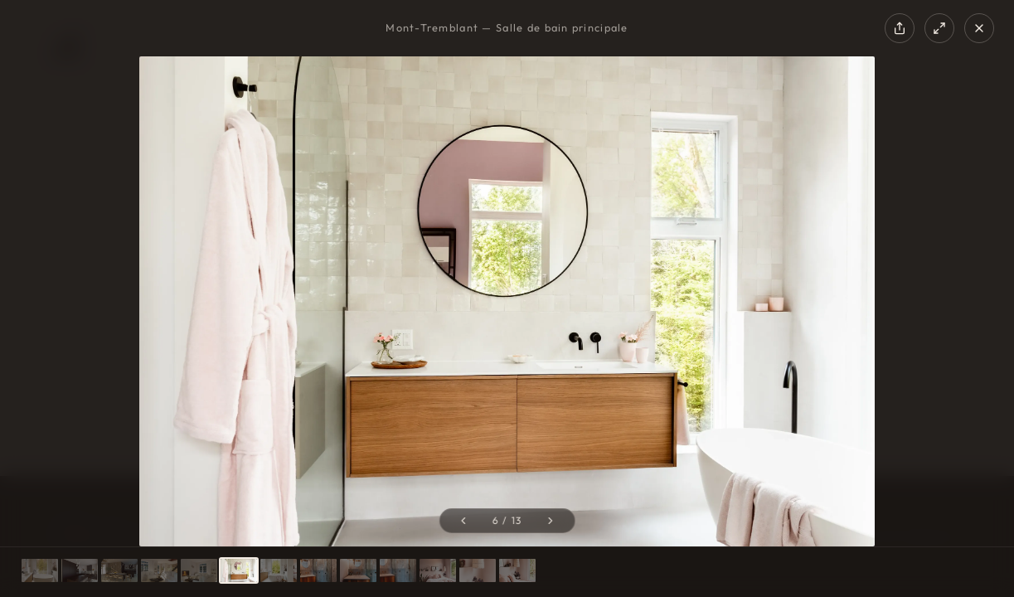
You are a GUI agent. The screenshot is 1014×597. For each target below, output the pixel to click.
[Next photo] (551, 520)
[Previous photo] (463, 520)
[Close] (979, 28)
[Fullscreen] (939, 28)
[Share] (900, 28)
